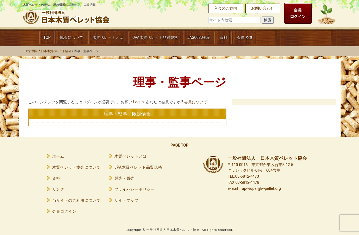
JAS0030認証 (199, 37)
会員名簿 (244, 37)
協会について (71, 37)
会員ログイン (64, 211)
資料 (224, 37)
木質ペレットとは (107, 37)
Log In (138, 102)
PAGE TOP (179, 145)
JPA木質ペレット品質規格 (155, 37)
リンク (58, 189)
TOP (47, 37)
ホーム (58, 156)
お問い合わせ (262, 8)
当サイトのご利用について (76, 200)
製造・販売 (124, 178)
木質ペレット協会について (76, 167)
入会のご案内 (225, 8)
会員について (195, 102)
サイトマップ (126, 200)
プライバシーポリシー (134, 189)
